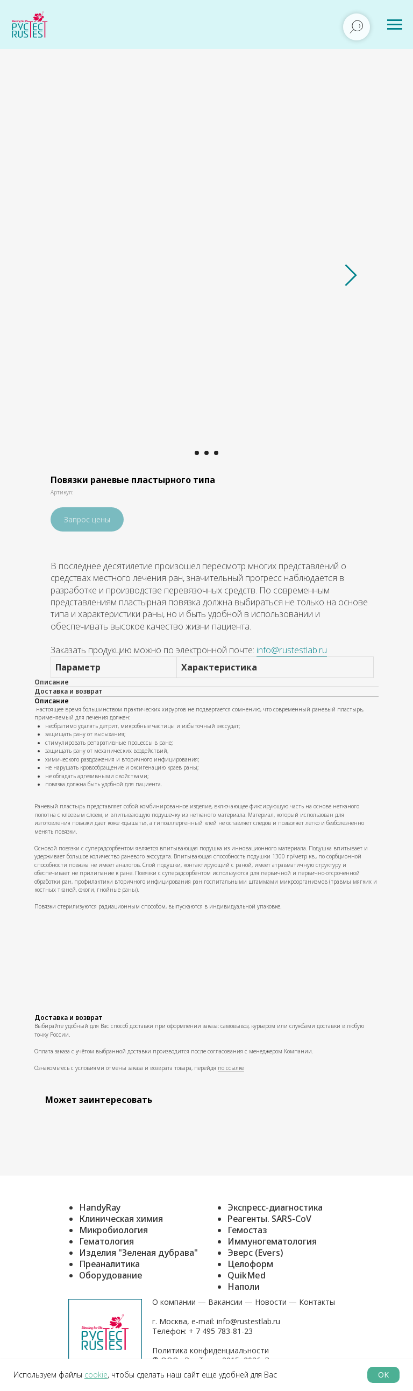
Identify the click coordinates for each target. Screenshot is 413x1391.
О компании (174, 1302)
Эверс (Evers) (255, 1253)
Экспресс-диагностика (275, 1207)
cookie (96, 1374)
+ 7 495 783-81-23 (220, 1331)
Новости (271, 1302)
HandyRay (99, 1207)
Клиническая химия (121, 1219)
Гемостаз (247, 1230)
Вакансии (225, 1302)
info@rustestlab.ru (292, 650)
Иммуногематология (272, 1241)
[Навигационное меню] (394, 24)
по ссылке (231, 1068)
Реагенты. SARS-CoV (269, 1219)
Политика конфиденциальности (210, 1350)
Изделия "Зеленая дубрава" (138, 1253)
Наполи (243, 1286)
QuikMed (246, 1275)
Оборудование (110, 1275)
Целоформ (250, 1264)
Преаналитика (109, 1264)
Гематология (106, 1241)
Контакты (317, 1302)
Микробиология (113, 1230)
